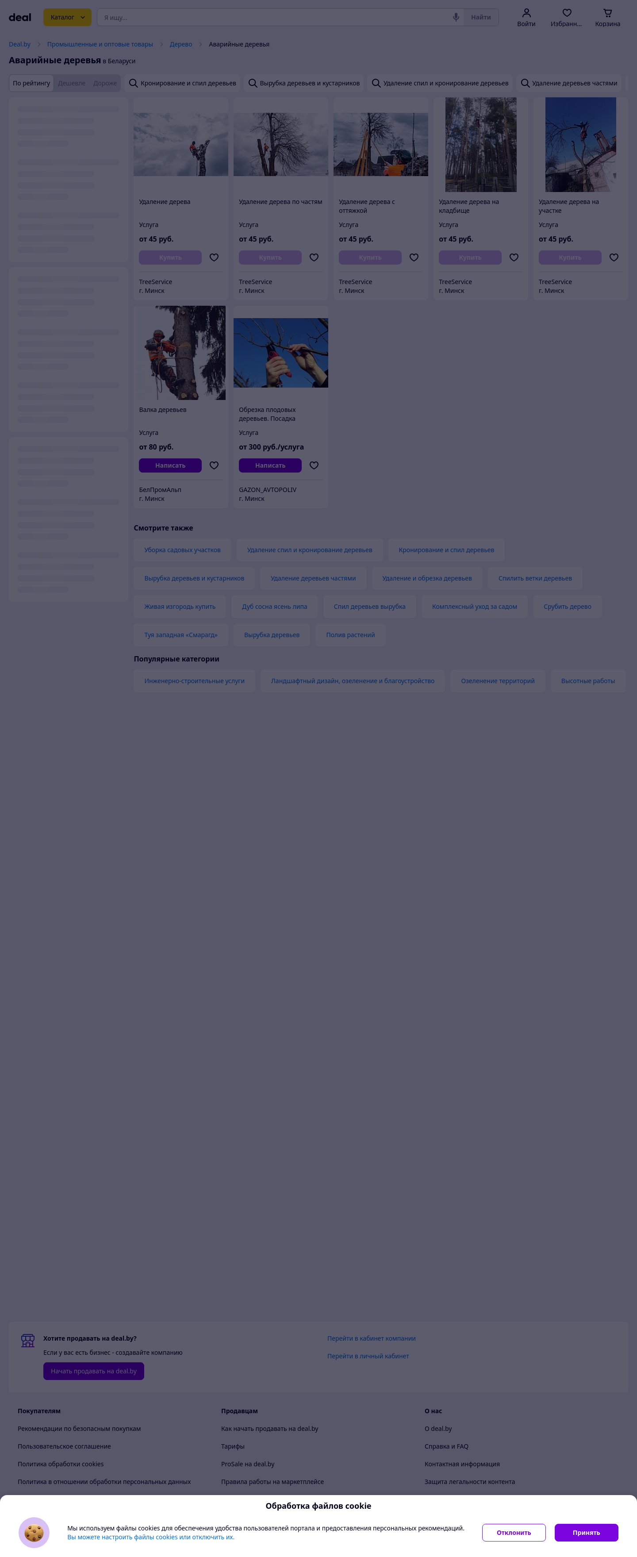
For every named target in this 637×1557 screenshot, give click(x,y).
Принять (586, 1532)
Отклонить (514, 1532)
